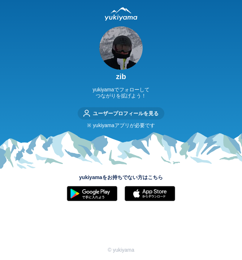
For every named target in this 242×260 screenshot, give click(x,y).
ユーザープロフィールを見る (120, 113)
